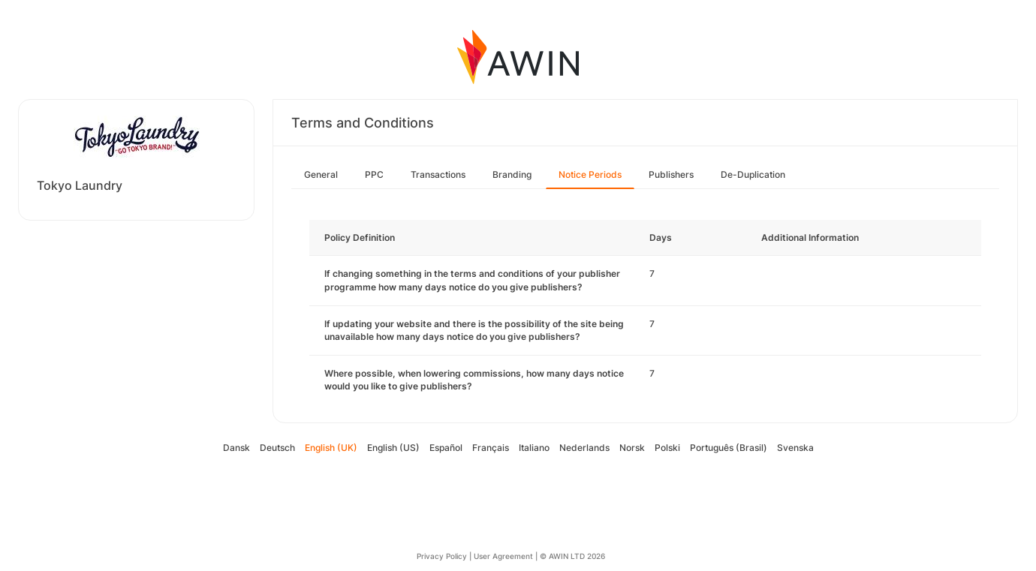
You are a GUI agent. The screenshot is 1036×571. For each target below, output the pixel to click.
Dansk (236, 447)
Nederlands (584, 447)
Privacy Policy (442, 555)
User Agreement (503, 555)
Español (445, 447)
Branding (512, 174)
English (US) (393, 447)
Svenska (795, 447)
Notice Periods (590, 174)
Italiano (534, 447)
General (321, 174)
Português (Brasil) (728, 447)
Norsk (632, 447)
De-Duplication (753, 174)
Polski (667, 447)
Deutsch (277, 447)
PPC (374, 174)
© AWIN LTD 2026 (572, 555)
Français (490, 447)
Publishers (671, 174)
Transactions (438, 174)
